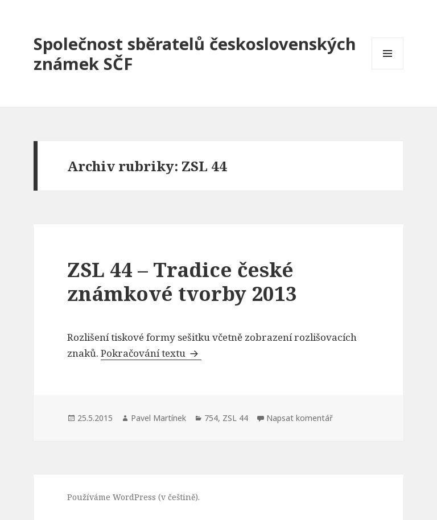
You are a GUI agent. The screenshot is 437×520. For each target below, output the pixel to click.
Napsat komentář (299, 417)
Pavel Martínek (158, 417)
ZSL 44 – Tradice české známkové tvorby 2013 (182, 281)
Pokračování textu (151, 353)
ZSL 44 (235, 417)
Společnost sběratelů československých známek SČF (195, 53)
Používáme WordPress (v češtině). (133, 497)
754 (211, 417)
